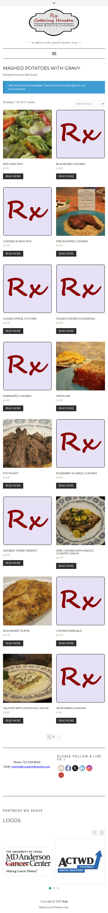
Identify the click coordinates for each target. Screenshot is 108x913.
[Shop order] (89, 103)
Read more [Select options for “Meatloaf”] (66, 408)
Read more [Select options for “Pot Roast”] (13, 485)
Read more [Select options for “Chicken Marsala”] (66, 643)
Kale (65, 901)
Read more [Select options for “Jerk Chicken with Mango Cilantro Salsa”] (66, 566)
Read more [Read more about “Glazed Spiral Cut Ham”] (13, 331)
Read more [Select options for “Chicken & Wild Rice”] (13, 253)
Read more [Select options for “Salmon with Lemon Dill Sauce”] (13, 720)
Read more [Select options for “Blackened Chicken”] (66, 176)
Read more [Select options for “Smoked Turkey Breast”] (13, 563)
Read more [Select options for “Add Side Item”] (13, 176)
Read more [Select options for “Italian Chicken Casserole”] (66, 331)
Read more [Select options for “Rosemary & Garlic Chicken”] (66, 485)
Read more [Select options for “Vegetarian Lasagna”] (66, 720)
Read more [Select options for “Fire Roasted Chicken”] (66, 253)
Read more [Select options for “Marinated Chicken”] (13, 408)
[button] (102, 833)
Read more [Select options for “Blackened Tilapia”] (13, 643)
